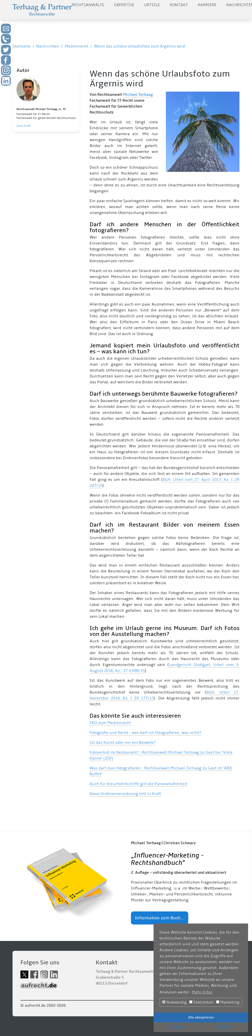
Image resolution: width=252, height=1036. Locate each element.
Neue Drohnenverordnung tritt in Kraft (125, 793)
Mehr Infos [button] (202, 992)
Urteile (152, 4)
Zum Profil (23, 126)
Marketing (227, 1002)
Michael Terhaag (138, 94)
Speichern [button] (177, 1027)
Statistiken (201, 1002)
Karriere (207, 4)
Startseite (22, 46)
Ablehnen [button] (224, 1027)
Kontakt (179, 4)
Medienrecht (76, 46)
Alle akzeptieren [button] (201, 1017)
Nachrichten (47, 46)
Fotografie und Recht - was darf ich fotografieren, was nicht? (145, 732)
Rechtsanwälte (88, 4)
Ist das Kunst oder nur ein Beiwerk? (123, 742)
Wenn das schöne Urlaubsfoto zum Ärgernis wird (139, 46)
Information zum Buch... (159, 918)
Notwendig (174, 1002)
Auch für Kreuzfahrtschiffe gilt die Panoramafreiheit (138, 783)
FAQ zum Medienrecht (110, 722)
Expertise (124, 4)
